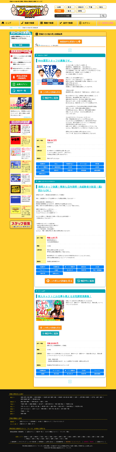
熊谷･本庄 (61, 406)
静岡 (74, 436)
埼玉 (11, 406)
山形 (31, 436)
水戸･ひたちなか (25, 408)
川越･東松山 (69, 406)
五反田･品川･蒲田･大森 (50, 397)
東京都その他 (36, 399)
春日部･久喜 (45, 406)
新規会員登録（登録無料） (17, 431)
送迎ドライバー (24, 421)
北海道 (25, 436)
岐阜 (79, 436)
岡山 (38, 438)
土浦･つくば (35, 408)
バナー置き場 (32, 441)
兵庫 (93, 436)
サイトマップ (22, 441)
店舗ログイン (100, 441)
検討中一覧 (39, 431)
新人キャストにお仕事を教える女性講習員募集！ (65, 296)
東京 (11, 397)
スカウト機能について (51, 431)
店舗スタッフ (47, 421)
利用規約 (41, 441)
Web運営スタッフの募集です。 (55, 60)
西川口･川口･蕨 (35, 406)
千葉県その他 (69, 404)
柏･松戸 (41, 404)
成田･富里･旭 (49, 404)
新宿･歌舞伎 (37, 397)
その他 (39, 421)
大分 (61, 438)
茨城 (19, 27)
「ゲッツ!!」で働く (64, 431)
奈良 (33, 438)
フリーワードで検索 (63, 16)
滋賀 (102, 436)
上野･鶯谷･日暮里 (84, 397)
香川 (47, 438)
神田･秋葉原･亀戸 (25, 399)
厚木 (46, 401)
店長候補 (32, 421)
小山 (28, 411)
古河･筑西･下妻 (65, 408)
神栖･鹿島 (44, 408)
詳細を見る (28, 117)
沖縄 (66, 438)
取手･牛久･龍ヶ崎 (53, 408)
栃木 (11, 411)
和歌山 (28, 438)
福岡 (52, 438)
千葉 (11, 404)
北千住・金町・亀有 (96, 397)
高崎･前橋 (23, 413)
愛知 (84, 436)
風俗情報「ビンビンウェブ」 (73, 441)
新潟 (70, 436)
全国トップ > (19, 436)
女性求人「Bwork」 (89, 441)
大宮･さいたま (25, 406)
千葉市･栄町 (24, 404)
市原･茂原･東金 (59, 404)
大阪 (88, 436)
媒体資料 (14, 441)
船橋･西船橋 (33, 404)
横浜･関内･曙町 (25, 401)
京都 (98, 436)
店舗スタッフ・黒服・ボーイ (27, 424)
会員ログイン (30, 431)
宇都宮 (22, 411)
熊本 (57, 438)
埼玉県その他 (79, 406)
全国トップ (13, 27)
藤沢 (42, 401)
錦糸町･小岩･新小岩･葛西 (65, 397)
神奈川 (12, 402)
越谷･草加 (53, 406)
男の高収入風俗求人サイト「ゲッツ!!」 (61, 448)
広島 (42, 438)
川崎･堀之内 (34, 401)
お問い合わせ (49, 441)
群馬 (11, 413)
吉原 (76, 397)
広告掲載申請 (59, 441)
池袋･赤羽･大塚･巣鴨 (26, 397)
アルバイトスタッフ (58, 421)
